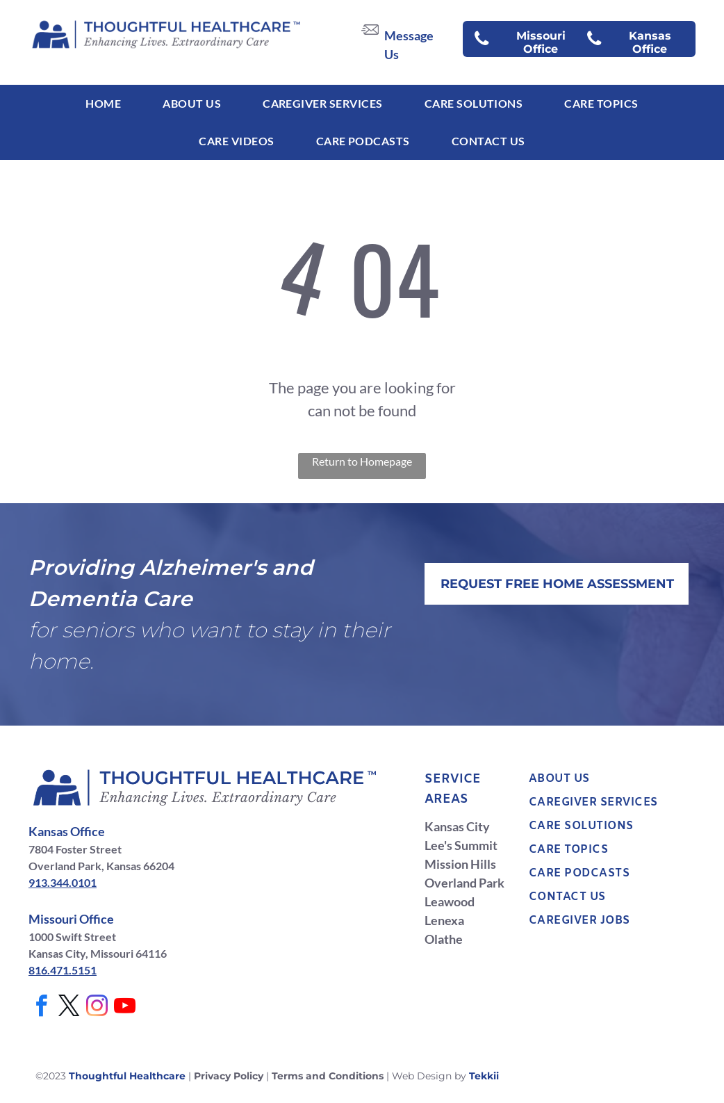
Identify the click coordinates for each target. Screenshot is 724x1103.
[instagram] (96, 1008)
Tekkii (484, 1076)
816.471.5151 (62, 970)
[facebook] (41, 1008)
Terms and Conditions (328, 1076)
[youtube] (124, 1008)
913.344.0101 (62, 882)
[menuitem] (103, 103)
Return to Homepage (362, 461)
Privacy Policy (228, 1076)
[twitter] (68, 1008)
